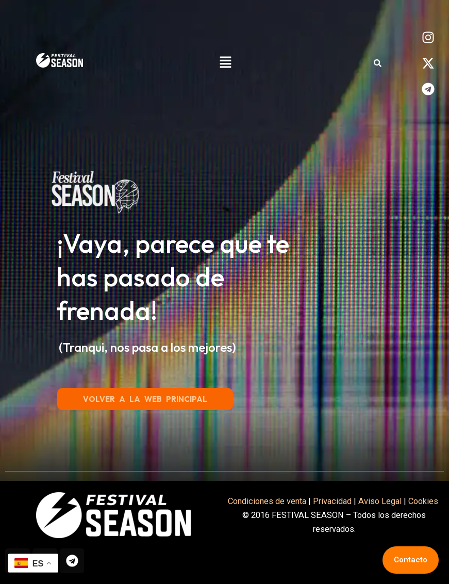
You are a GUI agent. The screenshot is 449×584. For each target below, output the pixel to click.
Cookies (424, 501)
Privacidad (332, 501)
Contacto (410, 559)
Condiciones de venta (267, 501)
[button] (225, 63)
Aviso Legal (380, 501)
